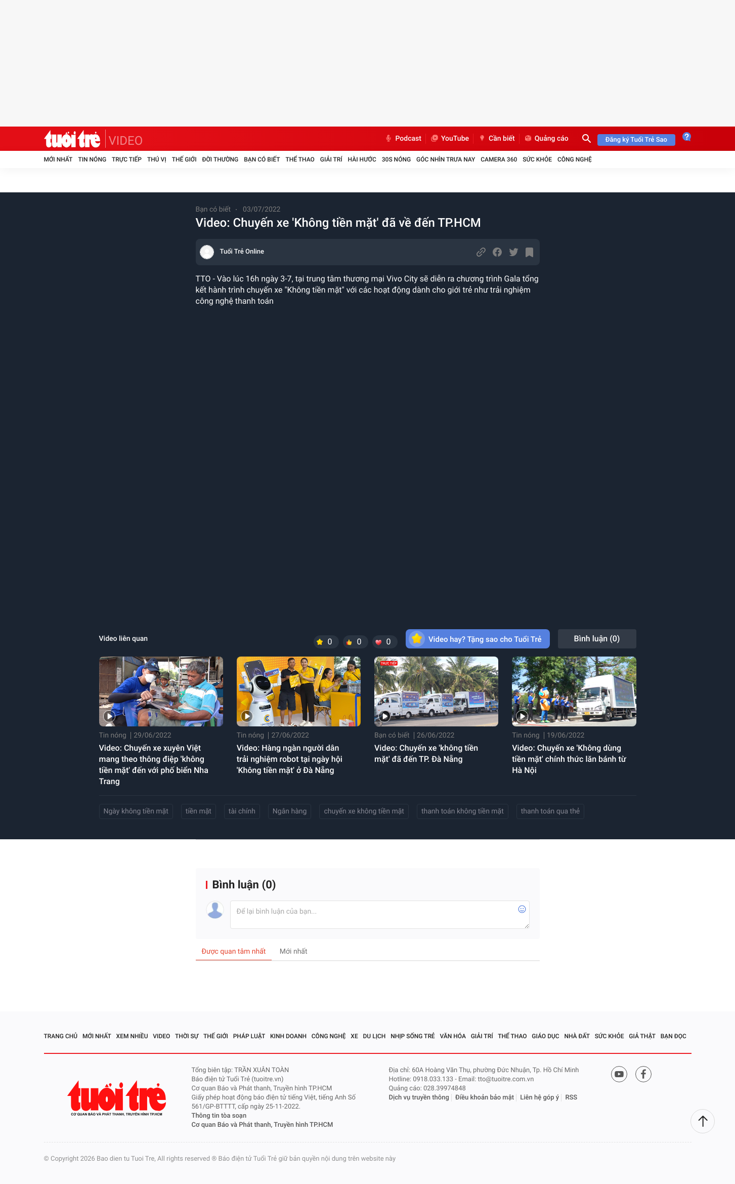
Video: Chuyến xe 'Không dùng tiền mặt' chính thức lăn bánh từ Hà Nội (569, 759)
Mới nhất (58, 159)
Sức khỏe (537, 159)
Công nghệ (574, 159)
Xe (354, 1036)
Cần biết (496, 139)
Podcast (402, 139)
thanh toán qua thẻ (550, 811)
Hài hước (362, 159)
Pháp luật (249, 1036)
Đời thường (220, 159)
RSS (571, 1097)
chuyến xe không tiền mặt (364, 811)
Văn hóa (453, 1036)
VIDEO (126, 141)
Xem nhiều (132, 1036)
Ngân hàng (290, 811)
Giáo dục (545, 1036)
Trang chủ (61, 1036)
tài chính (242, 811)
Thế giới (184, 159)
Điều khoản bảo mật (484, 1097)
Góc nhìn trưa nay (445, 159)
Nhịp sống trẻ (413, 1036)
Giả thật (642, 1036)
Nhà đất (577, 1036)
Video (161, 1036)
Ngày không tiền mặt (136, 811)
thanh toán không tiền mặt (462, 811)
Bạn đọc (673, 1036)
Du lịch (374, 1036)
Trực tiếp (127, 159)
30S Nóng (396, 159)
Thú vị (156, 159)
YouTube (449, 139)
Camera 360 (499, 159)
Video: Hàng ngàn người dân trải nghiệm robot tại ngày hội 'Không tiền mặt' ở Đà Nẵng (289, 759)
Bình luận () (597, 638)
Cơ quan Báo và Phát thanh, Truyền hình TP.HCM (262, 1125)
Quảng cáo (546, 139)
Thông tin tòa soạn (219, 1116)
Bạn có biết (262, 159)
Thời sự (186, 1036)
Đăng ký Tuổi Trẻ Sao (636, 140)
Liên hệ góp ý (539, 1097)
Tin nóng (92, 159)
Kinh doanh (288, 1036)
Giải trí (331, 159)
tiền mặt (198, 811)
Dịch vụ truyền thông (419, 1097)
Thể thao (299, 159)
